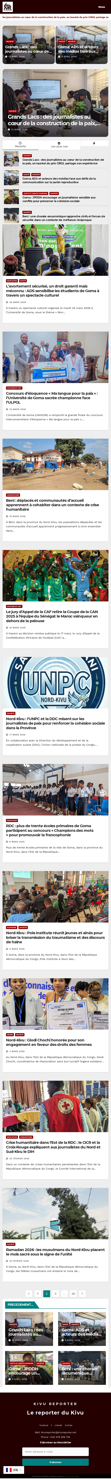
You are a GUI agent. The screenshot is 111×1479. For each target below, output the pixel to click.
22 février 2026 (19, 1158)
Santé (62, 41)
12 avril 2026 (17, 56)
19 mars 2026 (17, 516)
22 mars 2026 (17, 409)
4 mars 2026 (17, 1051)
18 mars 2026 (17, 627)
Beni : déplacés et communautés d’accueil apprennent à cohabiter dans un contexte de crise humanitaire (52, 505)
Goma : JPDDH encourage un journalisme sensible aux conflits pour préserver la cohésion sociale (58, 199)
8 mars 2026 (17, 842)
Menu (101, 6)
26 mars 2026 (17, 302)
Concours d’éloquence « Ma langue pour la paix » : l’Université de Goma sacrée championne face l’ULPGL (52, 398)
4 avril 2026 (19, 1379)
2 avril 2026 (72, 1379)
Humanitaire (13, 495)
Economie (11, 927)
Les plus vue (59, 145)
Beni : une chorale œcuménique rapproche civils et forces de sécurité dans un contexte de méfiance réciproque (63, 218)
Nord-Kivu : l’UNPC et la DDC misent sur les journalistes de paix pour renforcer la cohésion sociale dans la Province (55, 723)
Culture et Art (14, 388)
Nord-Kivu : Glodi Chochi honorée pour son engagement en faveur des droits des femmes (49, 1042)
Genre (10, 1035)
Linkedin (58, 1425)
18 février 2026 (19, 1261)
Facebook (44, 1425)
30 (73, 1293)
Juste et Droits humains (35, 193)
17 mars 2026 (17, 734)
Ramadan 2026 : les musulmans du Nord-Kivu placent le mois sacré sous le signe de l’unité (55, 1252)
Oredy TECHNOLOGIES (71, 1476)
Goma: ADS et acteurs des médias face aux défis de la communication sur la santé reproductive (59, 180)
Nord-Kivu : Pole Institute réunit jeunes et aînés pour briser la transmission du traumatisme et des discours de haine (55, 937)
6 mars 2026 (17, 949)
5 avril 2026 (69, 56)
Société (10, 41)
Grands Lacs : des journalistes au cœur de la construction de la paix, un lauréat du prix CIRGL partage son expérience (55, 126)
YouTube (68, 1425)
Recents (20, 145)
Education (12, 281)
